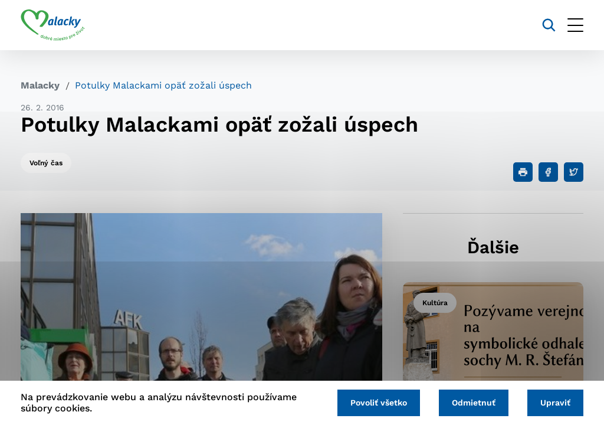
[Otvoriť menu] (575, 25)
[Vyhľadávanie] (549, 25)
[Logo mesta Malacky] (53, 25)
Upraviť (555, 402)
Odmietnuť (473, 402)
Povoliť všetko (378, 402)
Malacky (40, 85)
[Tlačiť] (523, 172)
